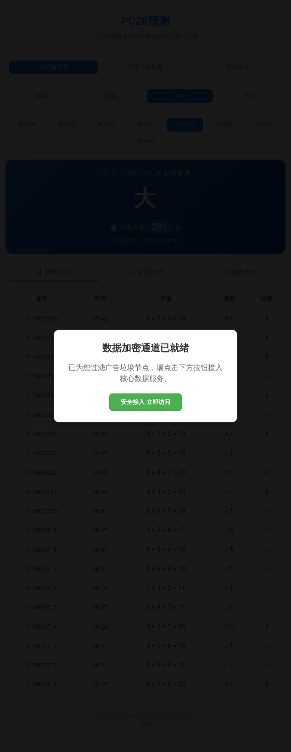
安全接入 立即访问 (145, 401)
